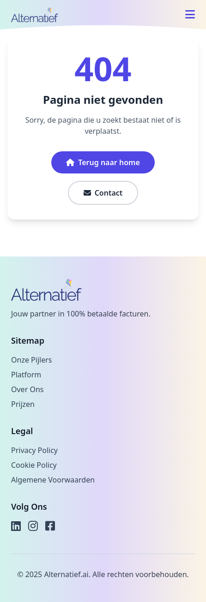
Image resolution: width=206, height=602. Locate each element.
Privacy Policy (34, 450)
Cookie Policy (34, 465)
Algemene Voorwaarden (53, 480)
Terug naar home (103, 162)
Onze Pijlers (31, 360)
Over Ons (27, 389)
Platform (26, 375)
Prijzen (23, 404)
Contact (103, 193)
